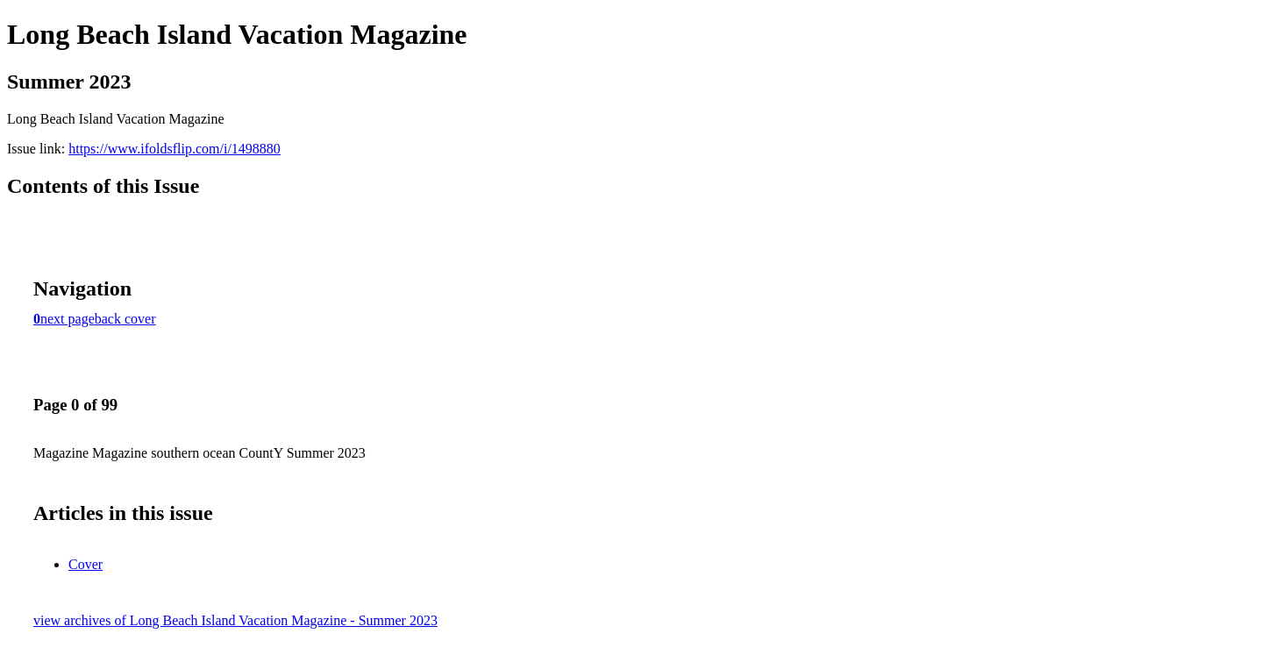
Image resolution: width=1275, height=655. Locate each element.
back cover (125, 318)
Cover (85, 564)
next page (67, 318)
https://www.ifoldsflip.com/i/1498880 (174, 148)
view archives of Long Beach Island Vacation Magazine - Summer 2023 (235, 620)
